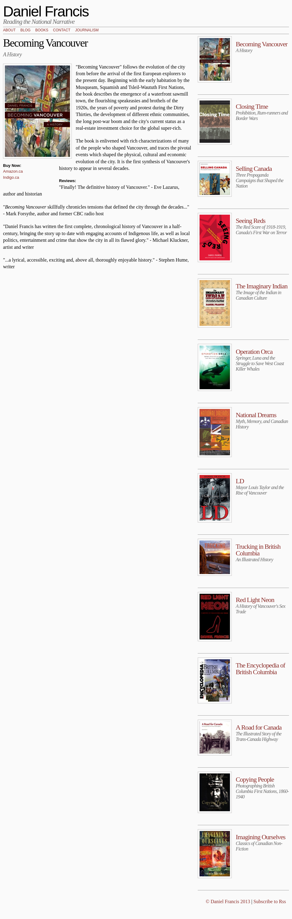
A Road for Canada (259, 727)
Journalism (87, 30)
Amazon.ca (13, 171)
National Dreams (256, 415)
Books (41, 30)
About (9, 30)
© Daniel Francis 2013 (228, 901)
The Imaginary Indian (261, 286)
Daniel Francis (46, 11)
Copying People (255, 779)
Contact (61, 30)
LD (240, 481)
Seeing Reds (250, 220)
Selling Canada (254, 168)
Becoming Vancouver (261, 44)
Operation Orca (254, 351)
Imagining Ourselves (260, 837)
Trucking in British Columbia (258, 550)
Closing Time (252, 106)
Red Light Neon (255, 600)
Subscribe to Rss (269, 901)
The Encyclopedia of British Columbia (260, 668)
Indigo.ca (11, 177)
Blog (25, 30)
